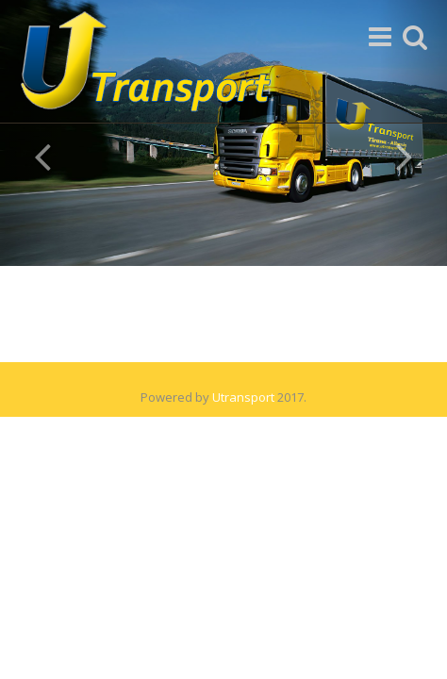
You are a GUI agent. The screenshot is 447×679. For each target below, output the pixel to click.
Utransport (243, 397)
